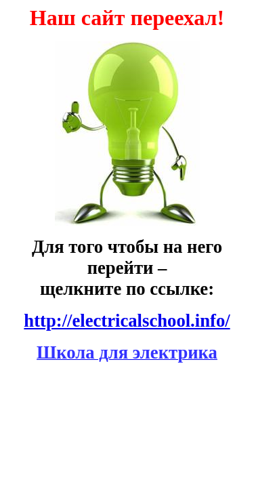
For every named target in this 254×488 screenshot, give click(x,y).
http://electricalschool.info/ (127, 320)
